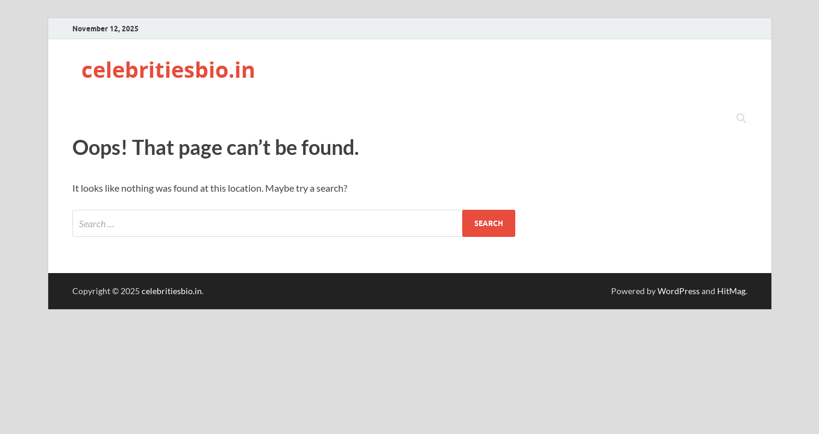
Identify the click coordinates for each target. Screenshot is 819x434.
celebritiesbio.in (168, 69)
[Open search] (741, 119)
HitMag (731, 291)
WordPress (678, 291)
